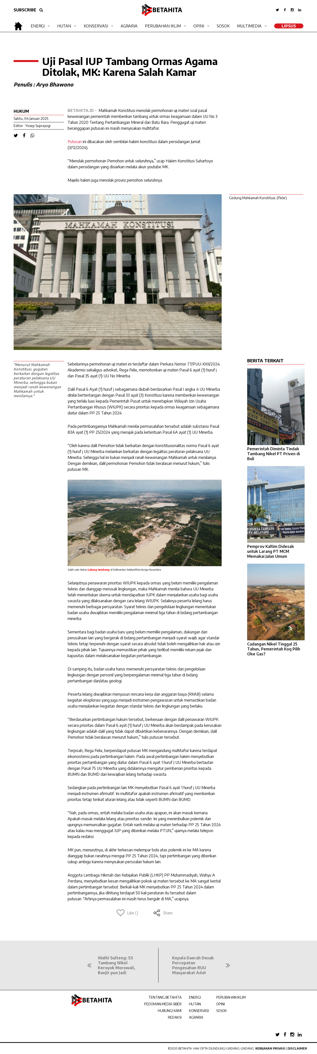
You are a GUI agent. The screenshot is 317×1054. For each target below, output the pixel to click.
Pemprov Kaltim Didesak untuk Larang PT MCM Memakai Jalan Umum (270, 551)
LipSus (289, 25)
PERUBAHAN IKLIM (231, 997)
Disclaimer (297, 1048)
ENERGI (195, 997)
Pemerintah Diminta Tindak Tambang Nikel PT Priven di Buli (273, 453)
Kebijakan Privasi (270, 1048)
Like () (127, 913)
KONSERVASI (199, 1011)
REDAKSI (175, 1017)
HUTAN (195, 1004)
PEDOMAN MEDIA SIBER (163, 1004)
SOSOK (221, 1011)
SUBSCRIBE (25, 9)
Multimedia (249, 25)
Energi (38, 25)
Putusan (75, 141)
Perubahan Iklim (163, 25)
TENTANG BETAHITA (165, 997)
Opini (198, 25)
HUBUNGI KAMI (170, 1011)
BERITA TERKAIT (265, 360)
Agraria (129, 25)
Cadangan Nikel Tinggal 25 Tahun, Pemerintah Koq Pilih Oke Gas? (273, 649)
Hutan (64, 25)
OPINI (220, 1004)
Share (163, 913)
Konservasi (96, 25)
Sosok (223, 25)
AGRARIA (196, 1017)
